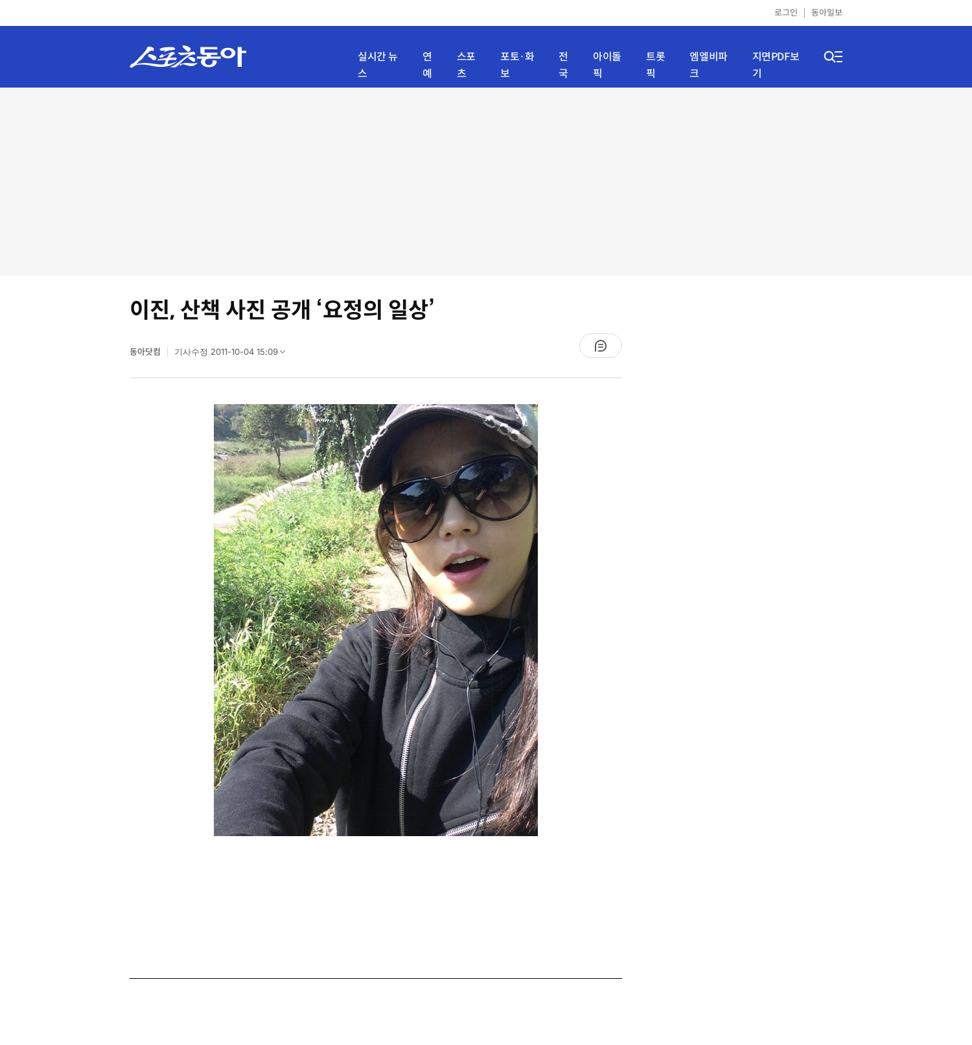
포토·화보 (517, 65)
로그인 (786, 12)
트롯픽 (655, 65)
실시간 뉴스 (378, 65)
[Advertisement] (486, 182)
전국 (563, 65)
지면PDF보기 (776, 65)
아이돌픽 (607, 65)
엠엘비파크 (708, 65)
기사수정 (234, 355)
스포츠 (466, 65)
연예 (427, 65)
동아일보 (826, 12)
